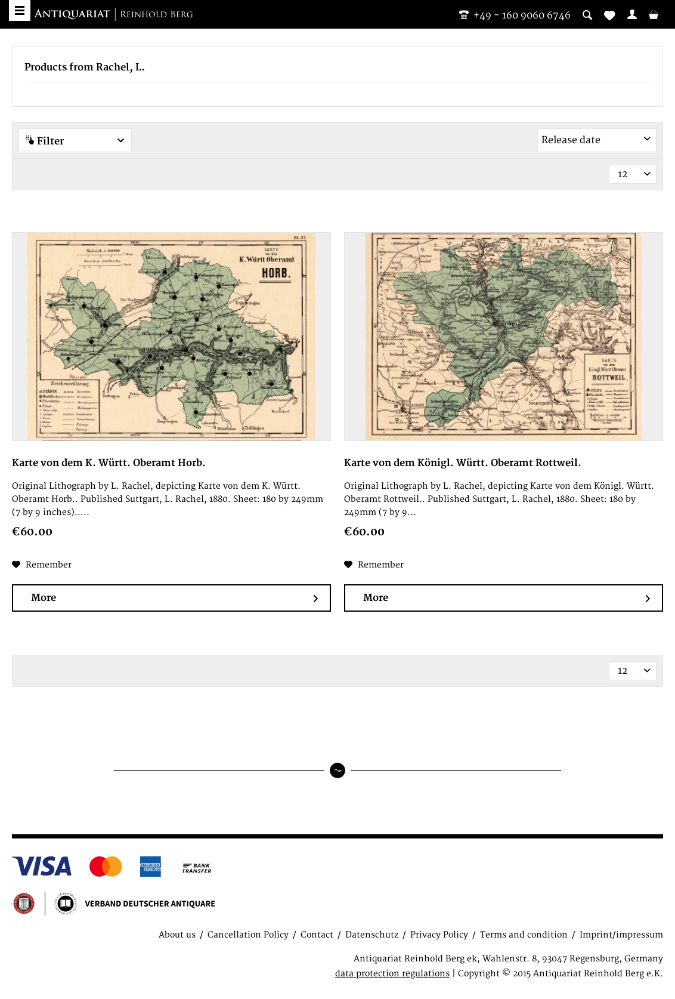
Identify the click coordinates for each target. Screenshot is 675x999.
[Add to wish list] (42, 565)
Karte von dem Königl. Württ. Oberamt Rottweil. (462, 463)
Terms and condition (524, 935)
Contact (317, 935)
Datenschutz (371, 935)
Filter (75, 141)
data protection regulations (392, 974)
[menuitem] (632, 14)
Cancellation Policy (248, 935)
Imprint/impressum (621, 935)
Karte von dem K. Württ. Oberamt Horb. (109, 463)
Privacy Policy (439, 935)
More (174, 598)
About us (177, 935)
